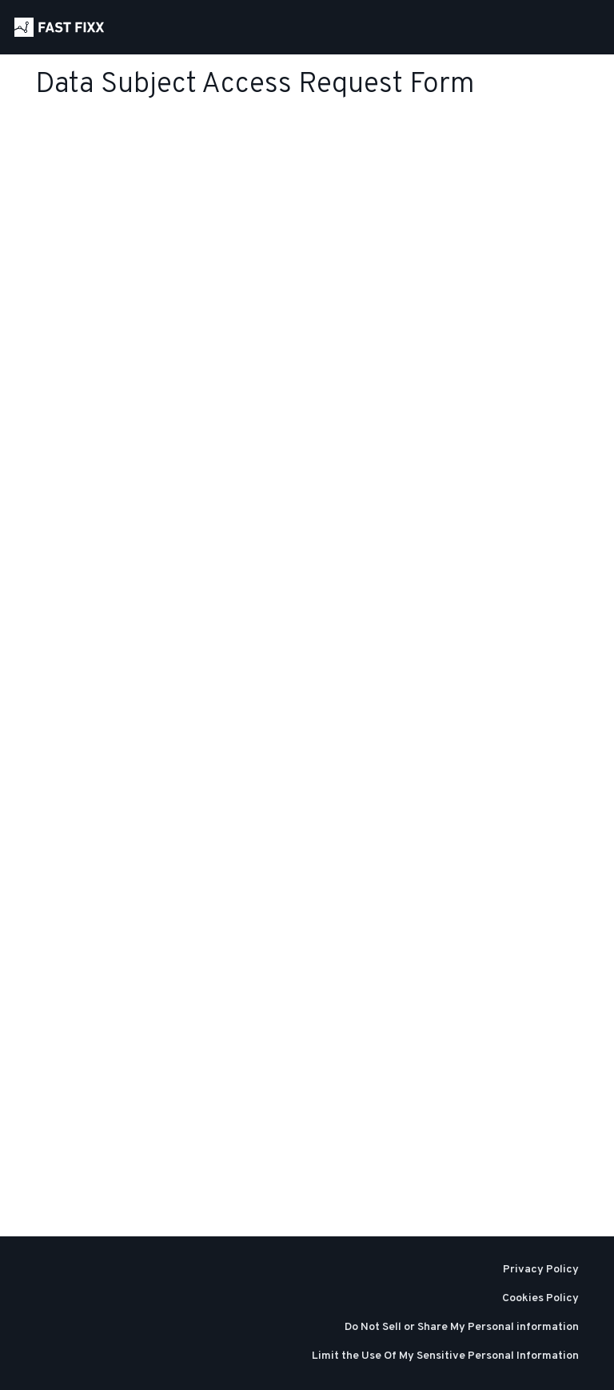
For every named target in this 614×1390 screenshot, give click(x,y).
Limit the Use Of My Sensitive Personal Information (445, 1356)
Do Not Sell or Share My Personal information (462, 1327)
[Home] (59, 27)
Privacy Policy (541, 1269)
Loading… (120, 676)
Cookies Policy (540, 1298)
